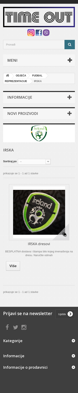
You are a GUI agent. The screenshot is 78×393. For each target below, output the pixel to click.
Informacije (19, 97)
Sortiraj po (10, 161)
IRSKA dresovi (39, 243)
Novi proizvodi (22, 113)
